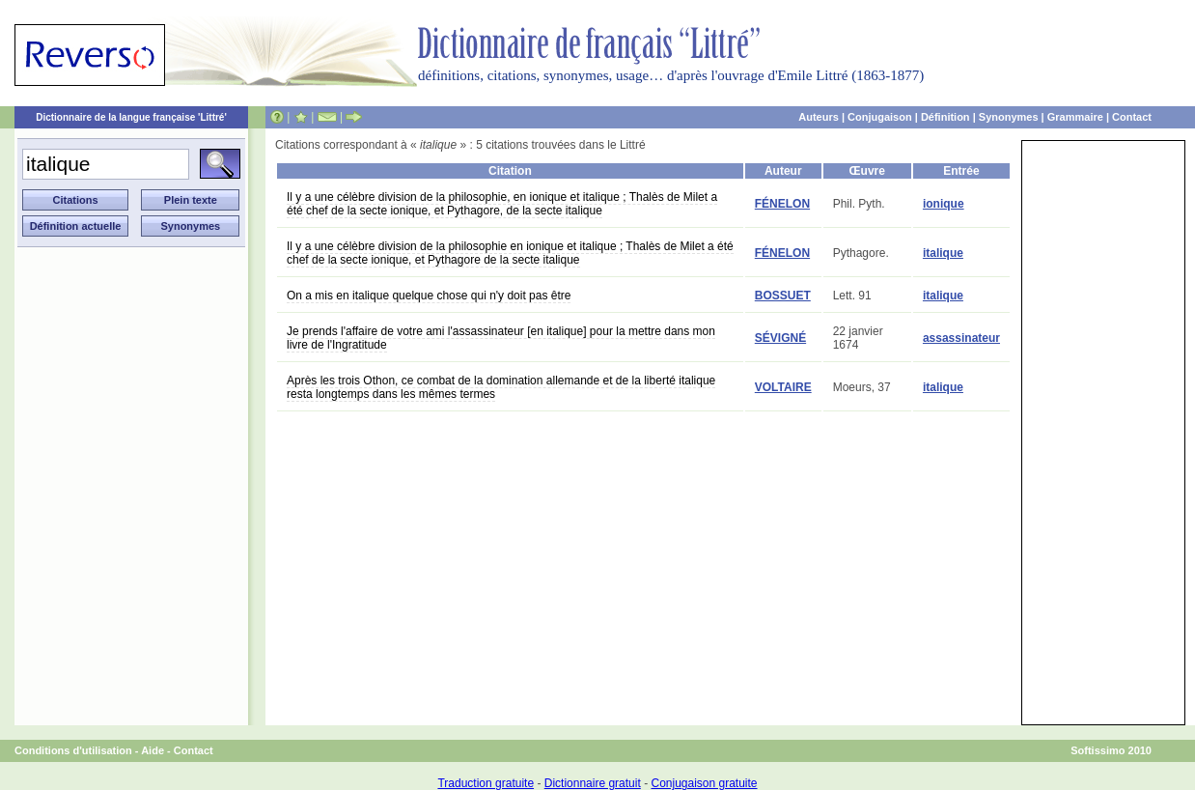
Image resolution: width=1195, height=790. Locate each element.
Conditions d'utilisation (73, 750)
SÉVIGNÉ (780, 338)
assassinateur (961, 338)
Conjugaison (880, 117)
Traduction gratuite (485, 783)
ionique (943, 204)
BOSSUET (783, 295)
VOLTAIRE (783, 387)
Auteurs (818, 117)
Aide (152, 750)
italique (943, 253)
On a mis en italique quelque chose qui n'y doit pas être (428, 295)
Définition (945, 117)
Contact (1132, 117)
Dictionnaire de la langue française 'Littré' (131, 117)
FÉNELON (782, 204)
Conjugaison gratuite (704, 783)
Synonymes (1009, 117)
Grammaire (1075, 117)
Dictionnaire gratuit (592, 783)
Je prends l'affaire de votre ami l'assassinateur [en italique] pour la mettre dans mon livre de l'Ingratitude (501, 338)
